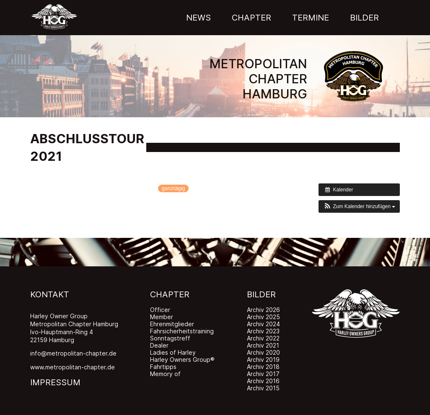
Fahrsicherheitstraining (182, 331)
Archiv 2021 (263, 345)
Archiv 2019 (263, 359)
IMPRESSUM (55, 382)
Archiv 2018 (263, 366)
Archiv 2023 (263, 331)
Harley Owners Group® (182, 359)
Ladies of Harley (173, 352)
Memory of (165, 373)
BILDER (261, 294)
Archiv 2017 (263, 373)
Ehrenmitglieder (172, 323)
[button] (359, 206)
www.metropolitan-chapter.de (72, 367)
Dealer (159, 345)
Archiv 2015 (263, 388)
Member (161, 316)
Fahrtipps (163, 366)
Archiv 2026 (263, 309)
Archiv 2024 (263, 323)
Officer (160, 309)
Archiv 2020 (263, 352)
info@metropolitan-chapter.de (73, 353)
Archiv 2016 (263, 380)
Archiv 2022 (263, 338)
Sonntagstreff (170, 338)
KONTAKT (49, 294)
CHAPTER (169, 294)
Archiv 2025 (263, 316)
